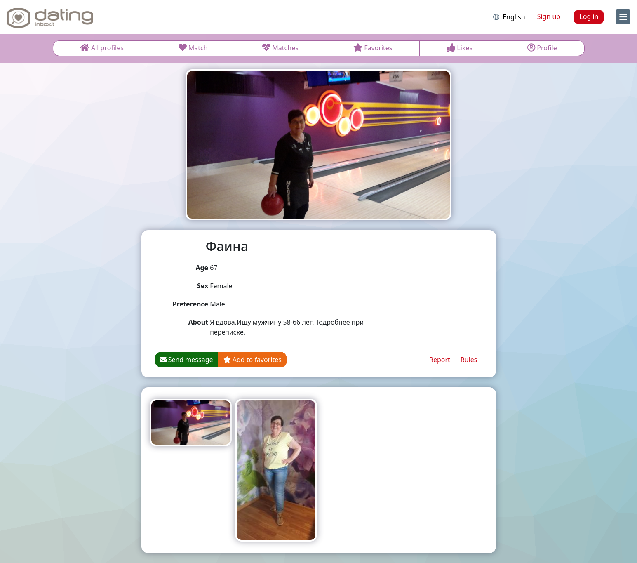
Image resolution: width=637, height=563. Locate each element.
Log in (588, 16)
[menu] (623, 16)
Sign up (549, 16)
